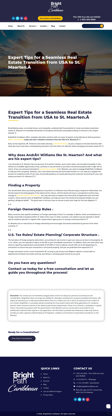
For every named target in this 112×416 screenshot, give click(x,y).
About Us (21, 26)
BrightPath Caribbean (51, 414)
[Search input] (88, 26)
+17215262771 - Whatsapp (86, 379)
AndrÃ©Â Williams (60, 144)
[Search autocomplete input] (95, 24)
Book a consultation (16, 139)
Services (32, 26)
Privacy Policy (48, 395)
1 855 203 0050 (88, 19)
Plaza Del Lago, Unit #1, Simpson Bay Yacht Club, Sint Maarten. (89, 391)
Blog (53, 26)
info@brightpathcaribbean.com (87, 386)
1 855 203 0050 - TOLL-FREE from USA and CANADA (90, 374)
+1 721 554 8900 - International (87, 383)
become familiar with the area (28, 195)
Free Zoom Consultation (50, 18)
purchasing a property (48, 169)
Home (10, 26)
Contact (62, 26)
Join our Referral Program (52, 391)
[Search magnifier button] (101, 26)
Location (43, 26)
